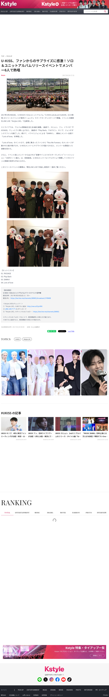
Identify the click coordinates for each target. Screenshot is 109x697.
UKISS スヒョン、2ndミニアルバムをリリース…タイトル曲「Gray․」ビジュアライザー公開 (68, 435)
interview (72, 11)
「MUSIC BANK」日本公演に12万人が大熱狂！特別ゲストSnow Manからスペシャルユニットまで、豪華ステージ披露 (95, 435)
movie (45, 11)
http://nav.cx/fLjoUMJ (34, 306)
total (7, 513)
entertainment (17, 11)
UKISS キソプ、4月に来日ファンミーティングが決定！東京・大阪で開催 (14, 435)
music (29, 11)
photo (62, 11)
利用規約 (36, 695)
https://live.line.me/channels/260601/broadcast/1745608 (31, 298)
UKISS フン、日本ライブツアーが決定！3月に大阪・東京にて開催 (40, 435)
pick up (21, 690)
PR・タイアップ (100, 690)
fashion (53, 11)
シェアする (71, 331)
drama (37, 11)
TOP (2, 56)
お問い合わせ (26, 695)
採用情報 (44, 695)
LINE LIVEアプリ (10, 309)
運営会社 (3, 695)
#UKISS (17, 339)
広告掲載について (14, 695)
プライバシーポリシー (56, 695)
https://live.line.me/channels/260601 (46, 312)
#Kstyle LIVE (27, 339)
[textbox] (96, 11)
